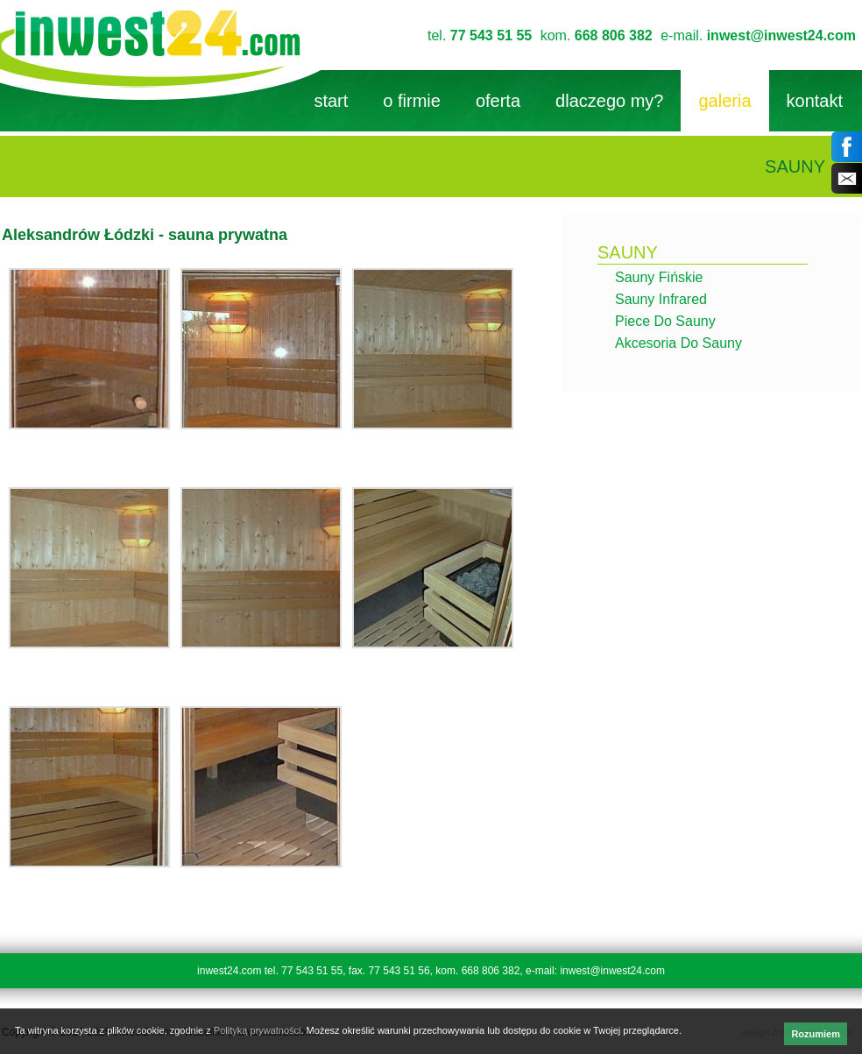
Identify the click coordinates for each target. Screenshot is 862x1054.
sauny (627, 252)
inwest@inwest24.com (781, 35)
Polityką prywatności (257, 1030)
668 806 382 (614, 35)
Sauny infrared (661, 299)
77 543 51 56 (399, 971)
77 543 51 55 (491, 35)
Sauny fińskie (659, 277)
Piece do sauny (665, 321)
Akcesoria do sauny (678, 343)
